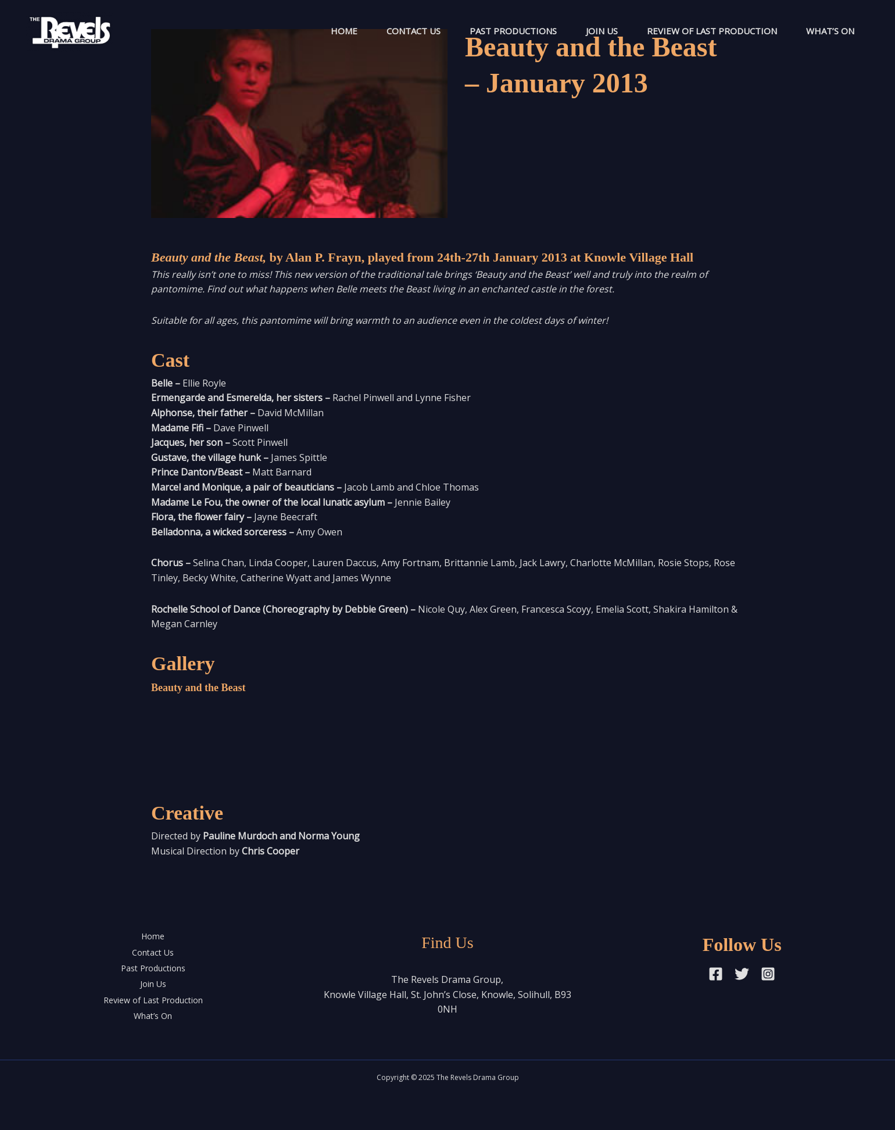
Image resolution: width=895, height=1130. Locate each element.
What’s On (830, 31)
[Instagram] (768, 974)
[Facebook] (715, 974)
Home (344, 31)
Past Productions (513, 31)
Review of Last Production (712, 31)
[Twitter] (742, 974)
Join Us (602, 31)
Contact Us (413, 31)
